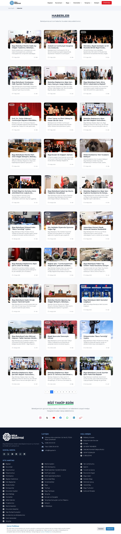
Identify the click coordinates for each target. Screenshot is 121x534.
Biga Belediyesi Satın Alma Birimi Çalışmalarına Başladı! (94, 83)
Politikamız (8, 476)
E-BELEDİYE (86, 455)
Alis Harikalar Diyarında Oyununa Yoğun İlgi (60, 228)
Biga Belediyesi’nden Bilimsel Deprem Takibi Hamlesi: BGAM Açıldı (24, 337)
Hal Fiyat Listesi (48, 473)
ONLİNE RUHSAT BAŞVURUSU (92, 449)
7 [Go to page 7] (66, 392)
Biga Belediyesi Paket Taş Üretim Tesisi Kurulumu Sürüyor (96, 265)
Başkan (50, 3)
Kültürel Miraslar (87, 491)
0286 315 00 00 (50, 443)
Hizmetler (77, 3)
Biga (68, 3)
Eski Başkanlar (9, 482)
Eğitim (84, 467)
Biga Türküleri (87, 488)
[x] (47, 418)
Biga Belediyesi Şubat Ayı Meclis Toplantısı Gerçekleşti (60, 192)
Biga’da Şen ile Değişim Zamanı (60, 155)
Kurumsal (59, 3)
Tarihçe (46, 488)
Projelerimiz (8, 503)
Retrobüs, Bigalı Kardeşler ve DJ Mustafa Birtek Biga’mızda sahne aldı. (96, 47)
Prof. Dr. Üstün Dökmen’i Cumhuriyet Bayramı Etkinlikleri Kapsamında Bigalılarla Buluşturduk (24, 119)
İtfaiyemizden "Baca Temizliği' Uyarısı (95, 337)
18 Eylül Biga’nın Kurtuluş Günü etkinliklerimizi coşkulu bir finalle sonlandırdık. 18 (24, 192)
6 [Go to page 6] (63, 392)
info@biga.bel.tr (50, 450)
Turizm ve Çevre (87, 470)
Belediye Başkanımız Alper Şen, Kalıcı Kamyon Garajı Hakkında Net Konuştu (60, 83)
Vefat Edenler (9, 500)
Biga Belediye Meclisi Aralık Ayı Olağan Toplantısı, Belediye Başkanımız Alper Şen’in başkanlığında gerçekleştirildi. (24, 47)
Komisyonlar (8, 488)
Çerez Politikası (32, 530)
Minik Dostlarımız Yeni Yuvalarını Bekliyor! (96, 156)
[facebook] (60, 418)
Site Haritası (22, 530)
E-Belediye (106, 3)
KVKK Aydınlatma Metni (51, 476)
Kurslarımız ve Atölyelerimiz (14, 515)
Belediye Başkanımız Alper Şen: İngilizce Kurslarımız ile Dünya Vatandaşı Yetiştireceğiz (96, 192)
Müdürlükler (9, 485)
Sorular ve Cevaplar (50, 497)
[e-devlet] (80, 418)
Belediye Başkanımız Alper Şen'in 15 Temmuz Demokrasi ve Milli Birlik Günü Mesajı (60, 373)
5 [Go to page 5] (60, 392)
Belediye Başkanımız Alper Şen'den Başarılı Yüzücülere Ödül (94, 119)
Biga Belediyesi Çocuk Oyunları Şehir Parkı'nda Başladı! (96, 373)
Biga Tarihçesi (48, 491)
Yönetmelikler (48, 482)
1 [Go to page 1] (48, 392)
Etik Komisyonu (48, 467)
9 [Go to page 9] (72, 392)
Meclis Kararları (9, 506)
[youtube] (53, 418)
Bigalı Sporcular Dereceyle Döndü (58, 337)
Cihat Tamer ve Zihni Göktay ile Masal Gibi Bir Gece (60, 119)
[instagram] (40, 418)
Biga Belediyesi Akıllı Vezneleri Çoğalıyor (96, 301)
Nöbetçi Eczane (87, 437)
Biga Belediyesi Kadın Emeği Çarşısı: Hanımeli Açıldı (23, 301)
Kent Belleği (8, 494)
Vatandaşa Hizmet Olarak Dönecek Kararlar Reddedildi (95, 228)
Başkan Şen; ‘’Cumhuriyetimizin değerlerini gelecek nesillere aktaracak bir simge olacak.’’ (60, 265)
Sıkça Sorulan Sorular (89, 440)
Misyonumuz (9, 473)
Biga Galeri (85, 476)
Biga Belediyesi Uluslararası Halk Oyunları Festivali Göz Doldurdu (23, 83)
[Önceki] (45, 391)
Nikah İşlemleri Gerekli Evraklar (54, 470)
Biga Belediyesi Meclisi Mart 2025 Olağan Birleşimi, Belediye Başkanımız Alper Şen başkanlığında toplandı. (24, 156)
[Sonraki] (75, 391)
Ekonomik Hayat (87, 473)
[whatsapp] (67, 418)
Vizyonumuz (8, 470)
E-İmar (84, 443)
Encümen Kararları (10, 509)
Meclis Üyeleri (48, 464)
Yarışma (88, 3)
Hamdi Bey (85, 485)
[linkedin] (74, 418)
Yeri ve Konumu (87, 464)
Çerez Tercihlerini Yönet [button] (45, 530)
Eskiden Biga (86, 479)
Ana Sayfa (11, 8)
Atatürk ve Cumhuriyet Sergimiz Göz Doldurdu (60, 47)
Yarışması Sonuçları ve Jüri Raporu (55, 500)
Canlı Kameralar (9, 518)
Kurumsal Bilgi (48, 479)
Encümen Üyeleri (10, 491)
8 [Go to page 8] (69, 392)
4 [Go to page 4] (57, 392)
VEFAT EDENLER (87, 452)
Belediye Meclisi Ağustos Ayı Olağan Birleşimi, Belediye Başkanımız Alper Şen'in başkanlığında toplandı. (59, 301)
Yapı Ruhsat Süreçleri (12, 512)
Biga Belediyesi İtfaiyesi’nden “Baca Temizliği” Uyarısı (23, 228)
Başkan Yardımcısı (10, 479)
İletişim (96, 3)
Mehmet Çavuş (87, 482)
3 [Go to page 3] (54, 392)
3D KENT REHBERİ (88, 446)
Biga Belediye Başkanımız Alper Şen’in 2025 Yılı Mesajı (24, 265)
